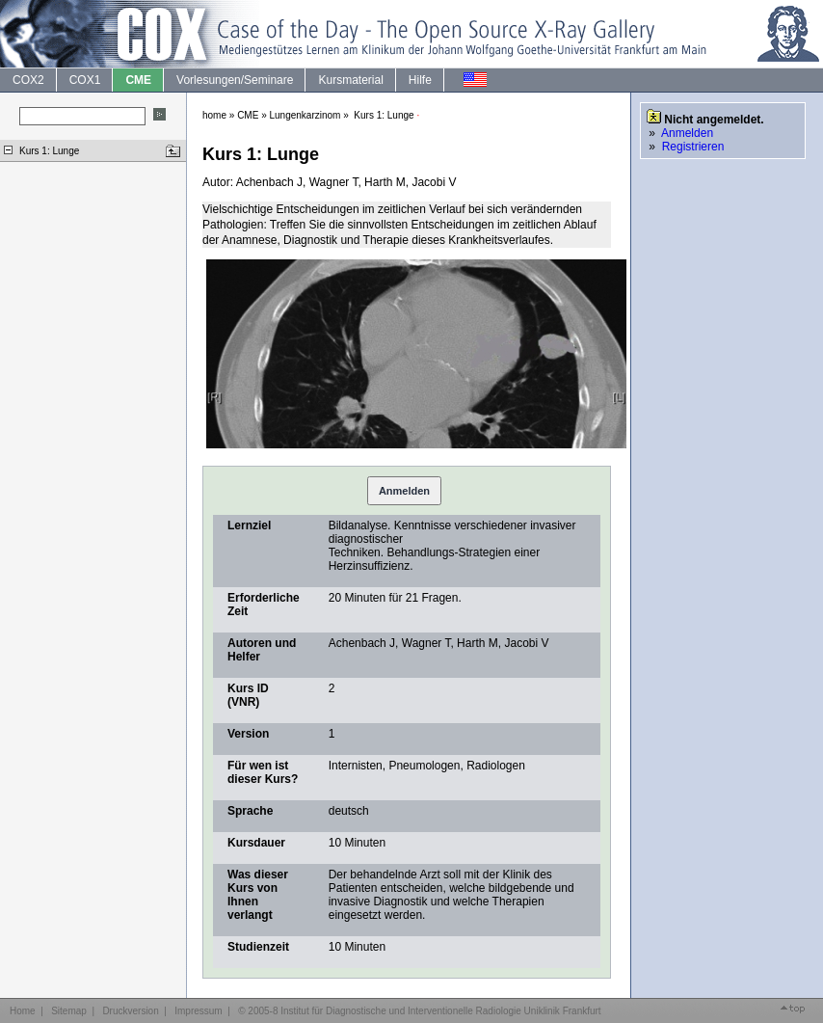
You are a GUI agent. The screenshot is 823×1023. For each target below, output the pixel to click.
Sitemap (69, 1011)
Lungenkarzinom (305, 115)
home (214, 115)
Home (23, 1011)
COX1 (84, 80)
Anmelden (404, 491)
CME (137, 80)
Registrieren (693, 146)
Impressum (198, 1011)
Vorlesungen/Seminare (234, 80)
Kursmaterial (350, 80)
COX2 (28, 80)
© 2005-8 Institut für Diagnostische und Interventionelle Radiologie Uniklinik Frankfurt (419, 1011)
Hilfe (420, 80)
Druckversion (130, 1011)
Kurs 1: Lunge (49, 151)
